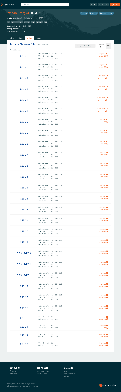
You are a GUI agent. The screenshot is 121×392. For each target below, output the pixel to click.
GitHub (84, 13)
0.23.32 (24, 99)
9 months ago (102, 97)
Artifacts (20, 38)
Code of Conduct (69, 374)
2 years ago (103, 152)
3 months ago (102, 76)
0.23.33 (24, 89)
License (66, 376)
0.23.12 (24, 344)
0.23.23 (24, 198)
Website (93, 13)
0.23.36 (24, 56)
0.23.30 (24, 121)
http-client (39, 22)
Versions (29, 38)
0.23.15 (24, 318)
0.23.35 (24, 67)
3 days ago (103, 65)
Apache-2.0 (103, 56)
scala (33, 22)
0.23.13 (24, 335)
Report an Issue (42, 374)
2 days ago (103, 54)
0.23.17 (24, 297)
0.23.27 (24, 154)
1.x (22, 29)
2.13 (24, 26)
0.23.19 (24, 242)
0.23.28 (24, 143)
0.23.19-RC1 (24, 275)
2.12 (29, 26)
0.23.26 (24, 165)
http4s (12, 13)
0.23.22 (24, 209)
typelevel (26, 22)
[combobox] (85, 46)
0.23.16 (24, 308)
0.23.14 (24, 326)
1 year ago (103, 119)
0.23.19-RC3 (24, 253)
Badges (38, 38)
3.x (20, 26)
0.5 (25, 31)
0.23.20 (24, 231)
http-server (19, 22)
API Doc (93, 5)
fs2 (8, 22)
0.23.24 (24, 187)
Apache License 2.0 (106, 13)
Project (11, 38)
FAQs (65, 371)
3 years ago (103, 207)
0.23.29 (24, 132)
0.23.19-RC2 (24, 264)
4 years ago (103, 334)
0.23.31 (24, 111)
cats (45, 22)
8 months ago (102, 86)
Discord (13, 374)
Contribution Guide (43, 371)
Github (13, 371)
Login (115, 5)
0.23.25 (24, 176)
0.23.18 (24, 286)
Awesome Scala (104, 4)
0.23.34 (24, 78)
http (13, 22)
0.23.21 (24, 220)
